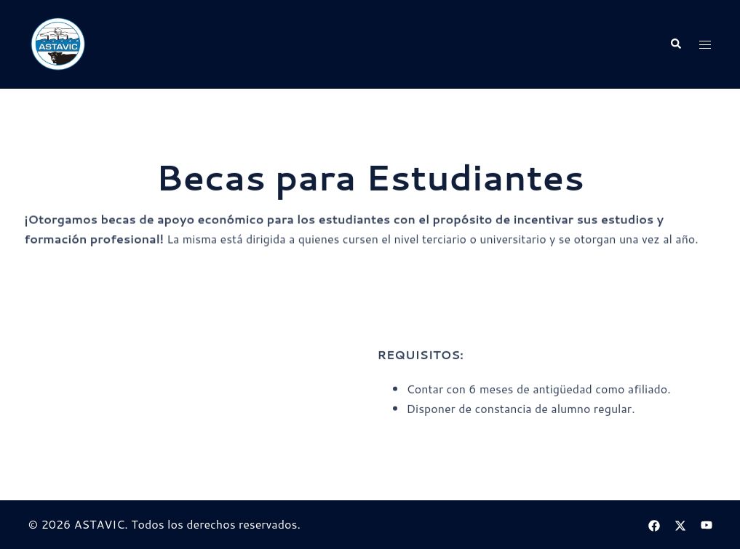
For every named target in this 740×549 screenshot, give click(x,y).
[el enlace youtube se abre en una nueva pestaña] (706, 524)
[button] (675, 45)
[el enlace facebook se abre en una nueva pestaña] (654, 524)
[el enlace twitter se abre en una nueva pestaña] (680, 524)
